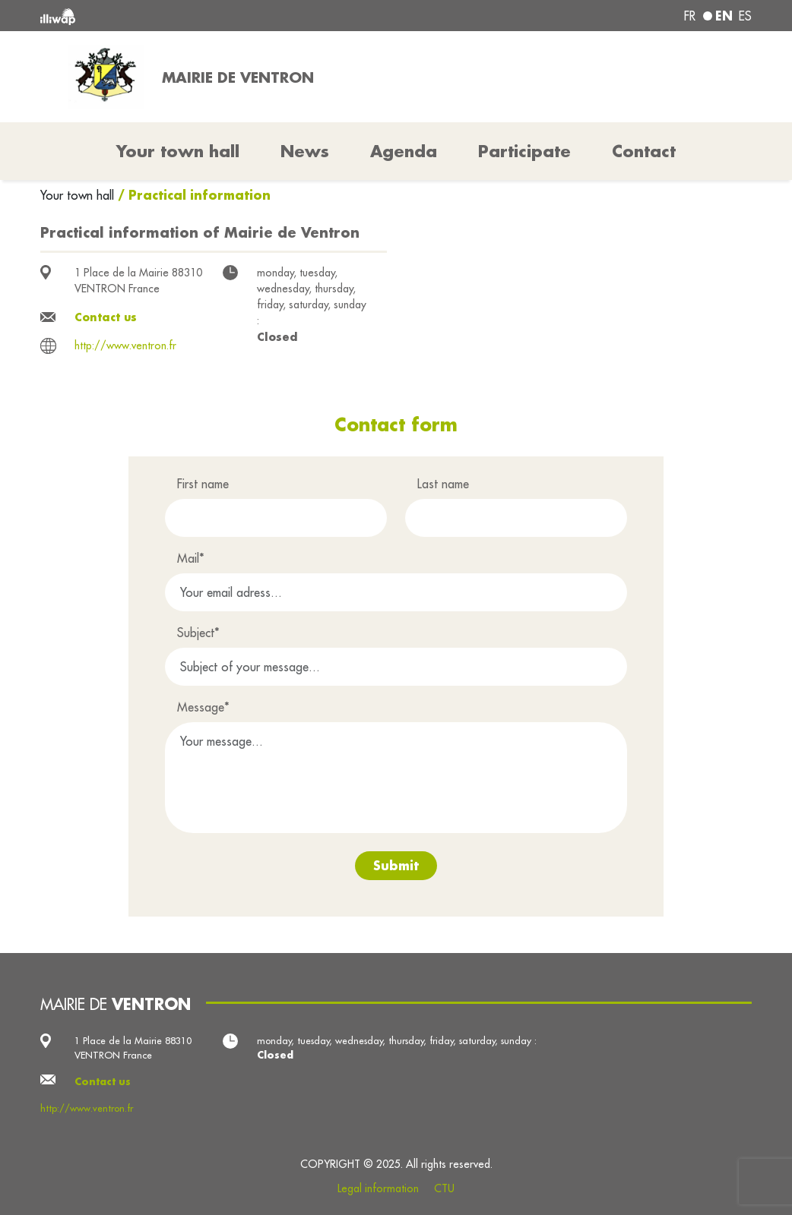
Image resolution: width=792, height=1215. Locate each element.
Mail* (190, 558)
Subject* (198, 632)
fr (689, 16)
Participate (524, 151)
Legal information (378, 1188)
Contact (644, 151)
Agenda (403, 151)
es (745, 16)
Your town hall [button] (177, 151)
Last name (443, 483)
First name (203, 483)
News (304, 151)
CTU (444, 1188)
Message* (203, 707)
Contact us (105, 317)
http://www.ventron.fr (125, 345)
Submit (396, 865)
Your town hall (79, 195)
